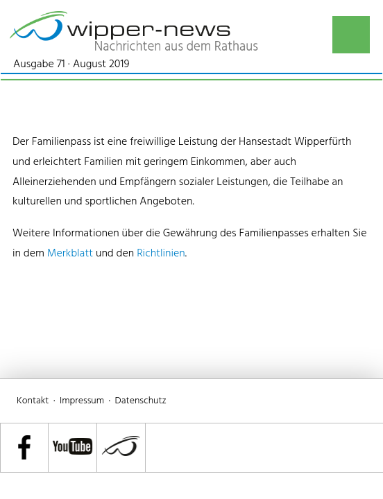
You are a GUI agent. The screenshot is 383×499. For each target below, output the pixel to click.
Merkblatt (70, 254)
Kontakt (33, 401)
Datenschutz (141, 401)
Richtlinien (161, 254)
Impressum (82, 401)
